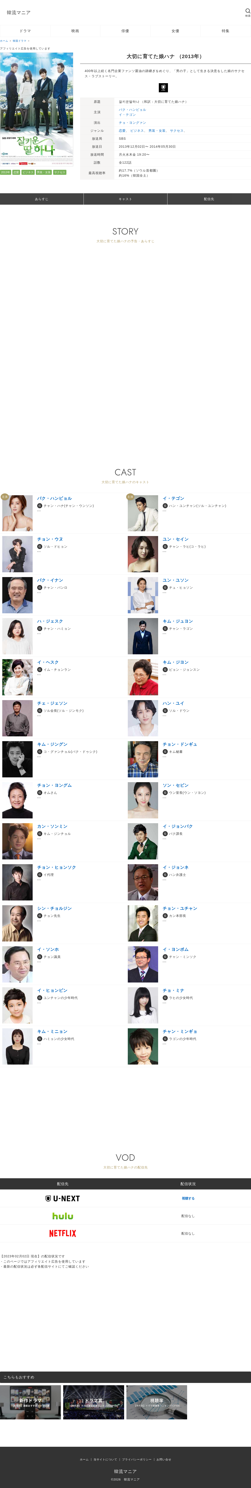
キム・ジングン (52, 744)
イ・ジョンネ (176, 867)
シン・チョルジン (54, 908)
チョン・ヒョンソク (56, 867)
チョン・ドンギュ (180, 744)
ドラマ (25, 31)
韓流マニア (19, 12)
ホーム (84, 1459)
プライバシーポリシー (137, 1459)
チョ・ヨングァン (132, 122)
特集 (226, 31)
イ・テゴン (127, 114)
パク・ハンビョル (132, 109)
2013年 (5, 172)
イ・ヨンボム (176, 949)
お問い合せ (164, 1459)
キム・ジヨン (176, 662)
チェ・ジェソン (52, 703)
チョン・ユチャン (180, 908)
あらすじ (42, 199)
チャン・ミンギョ (180, 1031)
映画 (75, 31)
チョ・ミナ (173, 990)
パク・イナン (50, 580)
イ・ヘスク (48, 662)
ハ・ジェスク (50, 621)
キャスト (125, 199)
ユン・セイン (176, 539)
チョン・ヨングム (54, 785)
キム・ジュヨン (178, 621)
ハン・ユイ (173, 703)
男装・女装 (44, 172)
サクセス (59, 172)
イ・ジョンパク (178, 826)
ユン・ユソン (176, 580)
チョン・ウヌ (50, 539)
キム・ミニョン (52, 1031)
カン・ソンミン (52, 826)
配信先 (209, 199)
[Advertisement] (117, 414)
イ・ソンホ (48, 949)
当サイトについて (105, 1459)
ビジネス (28, 172)
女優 (175, 31)
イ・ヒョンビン (52, 990)
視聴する (188, 1198)
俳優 (125, 31)
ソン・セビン (176, 785)
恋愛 (16, 172)
